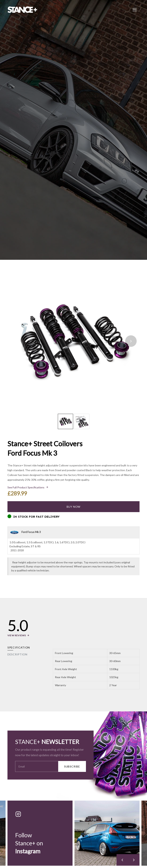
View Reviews (16, 635)
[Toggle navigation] (135, 9)
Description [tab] (17, 654)
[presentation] (131, 341)
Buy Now (74, 506)
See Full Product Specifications (25, 487)
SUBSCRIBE (72, 766)
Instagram (27, 851)
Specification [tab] (18, 647)
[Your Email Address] (36, 766)
